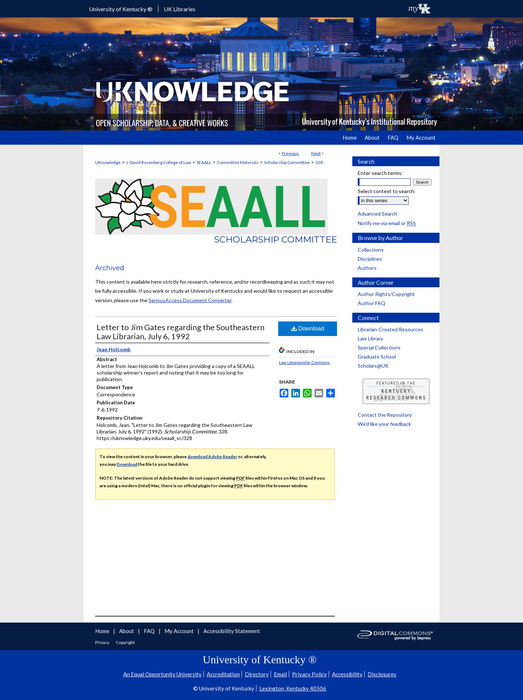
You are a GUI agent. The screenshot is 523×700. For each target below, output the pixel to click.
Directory (257, 674)
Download (307, 328)
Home (102, 631)
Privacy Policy (309, 674)
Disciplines (370, 259)
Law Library (370, 338)
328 (319, 162)
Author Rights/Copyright (386, 294)
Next (316, 153)
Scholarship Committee (287, 162)
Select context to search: (386, 191)
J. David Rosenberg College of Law (158, 162)
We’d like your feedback (384, 424)
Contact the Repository (385, 415)
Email (280, 674)
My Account (180, 631)
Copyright (125, 642)
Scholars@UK (373, 366)
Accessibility (347, 674)
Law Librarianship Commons (304, 362)
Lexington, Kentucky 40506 (292, 688)
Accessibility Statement (231, 631)
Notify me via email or (387, 223)
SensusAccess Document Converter (190, 300)
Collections (371, 250)
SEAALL (203, 162)
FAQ (150, 631)
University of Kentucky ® (121, 8)
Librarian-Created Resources (390, 329)
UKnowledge (108, 162)
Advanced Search (377, 214)
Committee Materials (238, 162)
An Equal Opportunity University (162, 674)
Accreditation (223, 674)
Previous (290, 153)
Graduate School (377, 356)
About (127, 631)
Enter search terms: (380, 173)
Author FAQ (371, 303)
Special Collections (379, 347)
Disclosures (382, 674)
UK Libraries (179, 8)
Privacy (102, 642)
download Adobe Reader (212, 456)
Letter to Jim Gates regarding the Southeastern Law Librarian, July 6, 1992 (180, 331)
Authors (367, 268)
